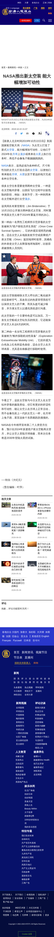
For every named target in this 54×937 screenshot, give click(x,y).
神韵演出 (18, 694)
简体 (50, 3)
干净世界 (7, 911)
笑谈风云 (20, 760)
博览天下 (29, 691)
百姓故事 (26, 872)
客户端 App (8, 902)
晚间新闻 (20, 718)
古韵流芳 (20, 764)
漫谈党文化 (27, 875)
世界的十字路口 (42, 737)
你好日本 (28, 794)
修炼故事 (26, 879)
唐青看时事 (40, 733)
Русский (17, 640)
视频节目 (41, 652)
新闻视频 (21, 703)
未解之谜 (20, 756)
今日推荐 (18, 691)
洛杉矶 (32, 632)
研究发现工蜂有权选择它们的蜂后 (18, 583)
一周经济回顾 (22, 733)
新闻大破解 (40, 726)
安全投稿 (19, 898)
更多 (47, 915)
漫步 (22, 154)
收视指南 (31, 894)
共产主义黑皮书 (29, 868)
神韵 (19, 3)
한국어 (36, 640)
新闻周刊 (20, 726)
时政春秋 (39, 718)
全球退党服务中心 (34, 911)
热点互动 (39, 711)
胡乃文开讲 (39, 764)
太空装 (10, 149)
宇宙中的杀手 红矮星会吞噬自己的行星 (18, 566)
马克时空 (39, 740)
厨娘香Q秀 (29, 816)
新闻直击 (20, 722)
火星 (38, 154)
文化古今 (20, 778)
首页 (3, 67)
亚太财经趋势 (22, 740)
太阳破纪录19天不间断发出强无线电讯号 (44, 566)
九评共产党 (27, 854)
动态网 (16, 915)
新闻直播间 (26, 21)
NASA (25, 145)
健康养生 (39, 751)
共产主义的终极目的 (31, 846)
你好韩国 (28, 798)
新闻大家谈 (40, 708)
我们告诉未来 (28, 835)
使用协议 (7, 898)
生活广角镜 (29, 790)
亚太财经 (20, 744)
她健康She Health (42, 760)
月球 (15, 154)
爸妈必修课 (21, 774)
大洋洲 (40, 632)
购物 (36, 663)
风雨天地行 (27, 864)
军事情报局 (40, 729)
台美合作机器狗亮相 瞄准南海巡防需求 (18, 508)
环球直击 (20, 711)
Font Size (40, 133)
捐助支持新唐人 (23, 663)
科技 (20, 67)
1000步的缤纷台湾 (31, 821)
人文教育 (21, 751)
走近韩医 (38, 774)
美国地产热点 (22, 782)
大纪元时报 (34, 908)
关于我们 (19, 894)
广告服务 (30, 898)
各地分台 (35, 3)
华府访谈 (20, 729)
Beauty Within (30, 809)
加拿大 (23, 632)
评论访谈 (40, 703)
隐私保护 (42, 894)
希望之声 (19, 911)
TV (37, 21)
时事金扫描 (40, 715)
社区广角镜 (21, 737)
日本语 (27, 640)
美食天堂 (28, 801)
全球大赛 (29, 694)
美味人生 (28, 805)
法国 (8, 636)
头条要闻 (18, 687)
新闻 (16, 673)
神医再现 (38, 771)
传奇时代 (26, 839)
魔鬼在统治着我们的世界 (33, 850)
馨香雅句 (20, 767)
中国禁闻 (20, 715)
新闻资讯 (12, 67)
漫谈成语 (20, 771)
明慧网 (6, 915)
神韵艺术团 (20, 908)
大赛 (26, 3)
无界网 (25, 915)
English (45, 636)
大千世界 (28, 812)
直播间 (29, 657)
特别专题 (27, 831)
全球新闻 (20, 708)
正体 (45, 3)
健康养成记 (39, 767)
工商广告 (26, 883)
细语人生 (39, 748)
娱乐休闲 (29, 786)
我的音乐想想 (30, 827)
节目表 (18, 657)
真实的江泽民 (28, 857)
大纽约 (15, 632)
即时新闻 (40, 687)
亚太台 (24, 636)
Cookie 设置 (27, 934)
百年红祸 (26, 861)
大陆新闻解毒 (41, 744)
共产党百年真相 (29, 843)
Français (6, 640)
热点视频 (29, 687)
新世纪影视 (37, 915)
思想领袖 (39, 722)
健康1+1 (37, 756)
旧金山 (15, 636)
